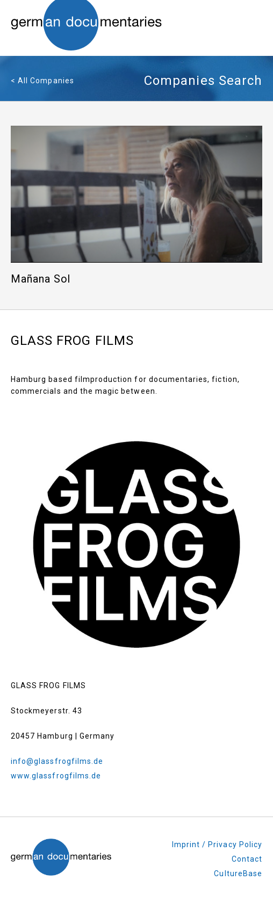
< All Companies (42, 80)
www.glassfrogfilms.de (56, 775)
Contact (247, 859)
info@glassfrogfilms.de (57, 761)
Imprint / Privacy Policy (217, 844)
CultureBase (238, 873)
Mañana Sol (41, 279)
